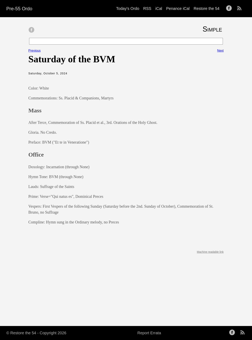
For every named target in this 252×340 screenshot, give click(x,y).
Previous (34, 50)
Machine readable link (210, 251)
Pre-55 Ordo (19, 8)
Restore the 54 (206, 8)
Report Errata (149, 333)
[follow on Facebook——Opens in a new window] (230, 8)
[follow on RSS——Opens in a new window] (240, 8)
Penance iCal (178, 8)
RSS (147, 8)
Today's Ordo (127, 8)
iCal (158, 8)
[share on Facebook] (31, 30)
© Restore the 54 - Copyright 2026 (36, 333)
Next (220, 50)
